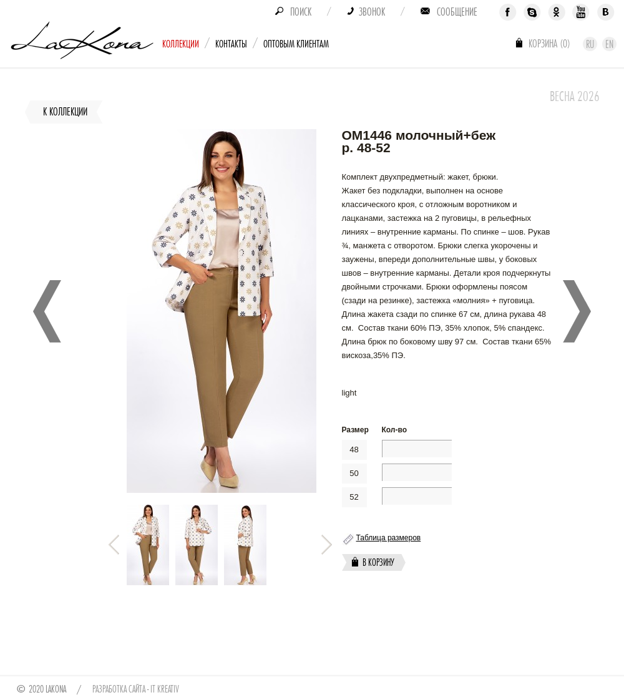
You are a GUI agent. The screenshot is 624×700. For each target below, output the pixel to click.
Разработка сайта (118, 689)
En (609, 44)
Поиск (300, 12)
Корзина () (549, 43)
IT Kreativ (164, 689)
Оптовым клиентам (296, 44)
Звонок (372, 12)
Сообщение (457, 12)
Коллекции (180, 44)
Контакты (231, 44)
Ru (590, 44)
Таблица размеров (388, 537)
